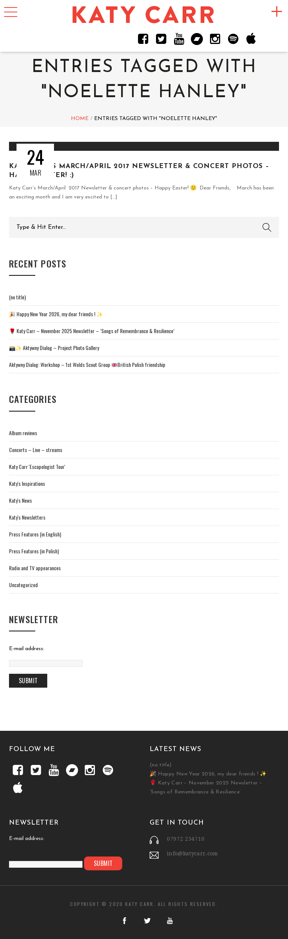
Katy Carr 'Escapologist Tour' (37, 466)
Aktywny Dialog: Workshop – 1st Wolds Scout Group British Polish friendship (87, 364)
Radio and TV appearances (35, 568)
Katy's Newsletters (27, 517)
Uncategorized (23, 585)
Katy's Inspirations (27, 483)
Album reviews (23, 433)
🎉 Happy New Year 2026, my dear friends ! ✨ (56, 314)
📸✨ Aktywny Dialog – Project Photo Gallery (54, 348)
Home (79, 119)
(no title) (17, 297)
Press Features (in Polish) (34, 551)
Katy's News (20, 500)
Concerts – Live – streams (35, 450)
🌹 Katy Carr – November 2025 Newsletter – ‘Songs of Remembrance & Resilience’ (91, 331)
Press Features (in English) (35, 534)
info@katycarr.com (192, 853)
